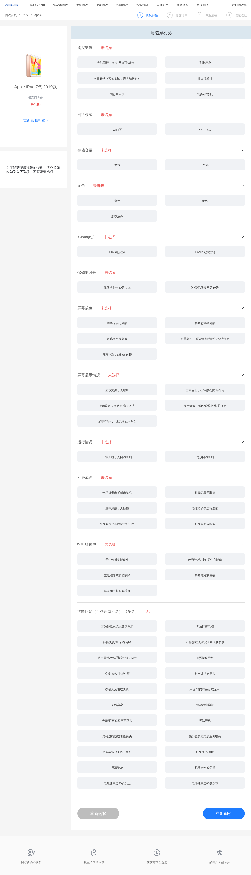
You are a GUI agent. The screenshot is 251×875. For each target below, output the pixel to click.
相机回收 (122, 5)
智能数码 (142, 5)
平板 (25, 15)
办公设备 (182, 5)
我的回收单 (239, 5)
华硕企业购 (37, 5)
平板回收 (102, 5)
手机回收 (82, 5)
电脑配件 (162, 5)
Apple (38, 15)
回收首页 (11, 15)
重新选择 (98, 813)
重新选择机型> (35, 120)
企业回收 (202, 5)
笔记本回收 (60, 5)
